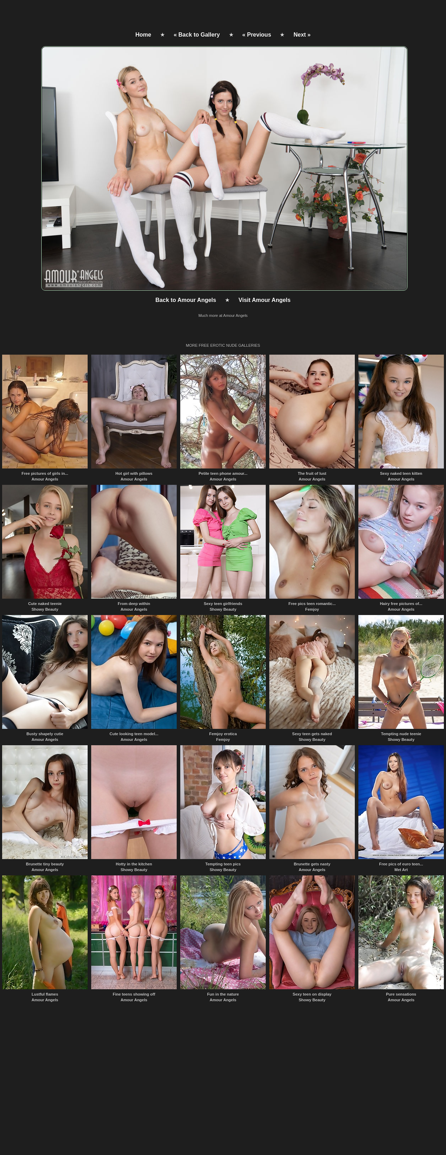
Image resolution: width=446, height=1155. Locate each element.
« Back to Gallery (196, 35)
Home (143, 35)
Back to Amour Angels (185, 300)
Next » (302, 35)
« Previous (256, 35)
